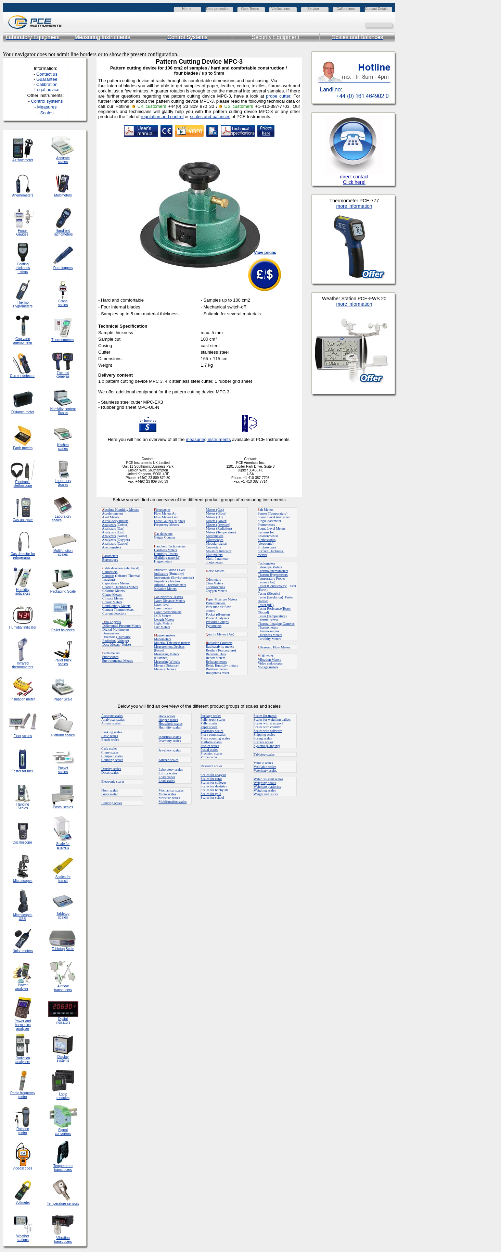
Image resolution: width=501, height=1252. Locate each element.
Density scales (111, 769)
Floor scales (109, 790)
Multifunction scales (172, 802)
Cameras (108, 576)
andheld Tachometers (170, 546)
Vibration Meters (269, 659)
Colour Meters (112, 602)
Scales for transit (265, 716)
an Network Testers (168, 597)
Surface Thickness (271, 551)
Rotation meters (217, 669)
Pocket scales (210, 746)
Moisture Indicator (219, 551)
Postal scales (209, 749)
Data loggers (63, 268)
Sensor (262, 513)
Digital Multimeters (115, 629)
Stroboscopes (267, 547)
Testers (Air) (266, 582)
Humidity (123, 637)
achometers (266, 563)
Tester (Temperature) (272, 616)
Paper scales (209, 727)
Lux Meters (162, 627)
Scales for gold (211, 794)
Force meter (109, 794)
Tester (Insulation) (270, 597)
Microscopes (214, 540)
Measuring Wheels (167, 661)
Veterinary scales (265, 770)
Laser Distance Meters (169, 601)
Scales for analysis (213, 775)
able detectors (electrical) (120, 568)
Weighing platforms (267, 786)
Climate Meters (113, 598)
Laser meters (163, 608)
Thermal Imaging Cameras (276, 623)
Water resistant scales (268, 779)
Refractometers (216, 661)
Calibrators (109, 572)
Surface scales (263, 742)
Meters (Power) (216, 521)
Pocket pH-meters (218, 614)
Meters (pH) (214, 517)
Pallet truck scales (213, 719)
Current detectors (114, 613)
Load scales (166, 781)
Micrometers (214, 536)
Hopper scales (168, 720)
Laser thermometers (168, 612)
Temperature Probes (271, 578)
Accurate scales (112, 716)
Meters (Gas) (215, 509)
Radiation (109, 641)
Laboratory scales (170, 769)
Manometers (162, 639)
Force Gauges (22, 232)
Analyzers (109, 525)
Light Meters (163, 623)
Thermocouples (268, 631)
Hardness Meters (165, 550)
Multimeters (63, 195)
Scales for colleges (213, 782)
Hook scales (166, 716)
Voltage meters (268, 667)
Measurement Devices (169, 646)
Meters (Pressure (217, 525)
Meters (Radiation (218, 528)
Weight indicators (266, 794)
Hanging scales (111, 803)
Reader (211, 650)
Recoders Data (216, 654)
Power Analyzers (217, 618)
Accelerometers (113, 513)
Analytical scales (113, 719)
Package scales (211, 716)
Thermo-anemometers (273, 571)
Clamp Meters (112, 594)
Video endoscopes (270, 663)
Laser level (161, 604)
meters (262, 555)
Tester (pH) (266, 605)
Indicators (161, 574)
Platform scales (211, 742)
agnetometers (164, 635)
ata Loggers (111, 622)
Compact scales (112, 756)
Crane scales (109, 752)
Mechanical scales (170, 790)
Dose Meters (111, 644)
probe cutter (278, 96)
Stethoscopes (266, 540)
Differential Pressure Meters (121, 626)
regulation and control (162, 116)
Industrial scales (169, 737)
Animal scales (110, 723)
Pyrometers (214, 626)
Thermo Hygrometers (23, 304)
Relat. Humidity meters (222, 665)
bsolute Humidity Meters (120, 509)
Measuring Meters (166, 654)
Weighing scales (265, 790)
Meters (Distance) (166, 665)
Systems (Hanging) (267, 746)
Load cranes (166, 777)
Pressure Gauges (217, 622)
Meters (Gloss (215, 513)
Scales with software (268, 731)
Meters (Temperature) (221, 532)
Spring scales (263, 738)
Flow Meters (163, 513)
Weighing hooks (265, 783)
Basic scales (109, 736)
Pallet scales (209, 723)
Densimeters (110, 633)
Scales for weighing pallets (272, 719)
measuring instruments (208, 439)
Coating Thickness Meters (120, 587)
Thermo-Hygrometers (273, 575)
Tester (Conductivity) (272, 586)
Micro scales (167, 794)
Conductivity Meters (116, 606)
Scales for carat (211, 779)
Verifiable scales (265, 767)
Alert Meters (110, 517)
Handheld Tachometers (63, 232)
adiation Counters (219, 643)
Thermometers (268, 627)
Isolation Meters (165, 589)
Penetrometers (216, 603)
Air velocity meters (115, 521)
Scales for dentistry (214, 786)
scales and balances (210, 116)
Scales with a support (268, 723)
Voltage (122, 641)
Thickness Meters (270, 635)
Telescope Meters (270, 567)
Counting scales (112, 760)
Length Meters (164, 619)
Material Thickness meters (172, 643)
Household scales (170, 723)
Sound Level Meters (271, 528)
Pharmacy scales (212, 731)
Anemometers (111, 547)
